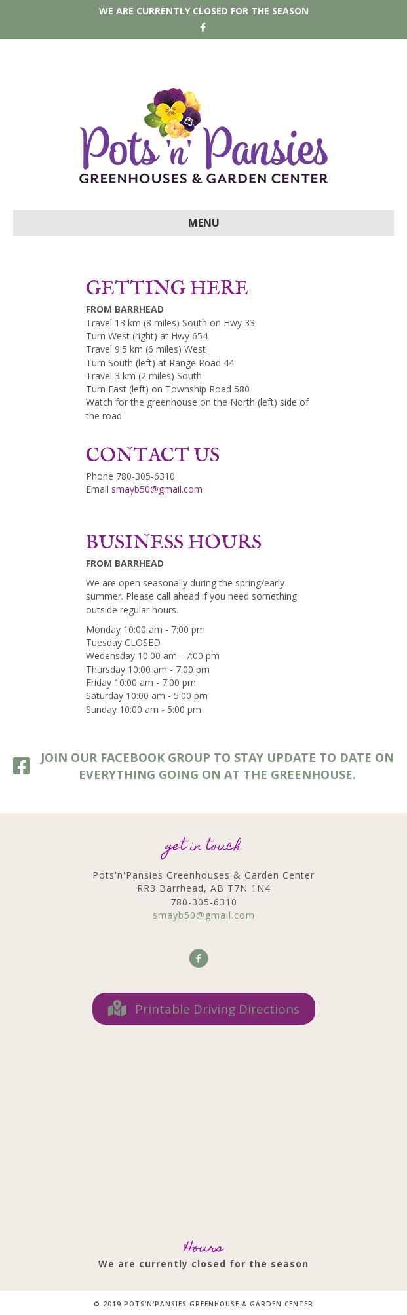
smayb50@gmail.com (157, 489)
